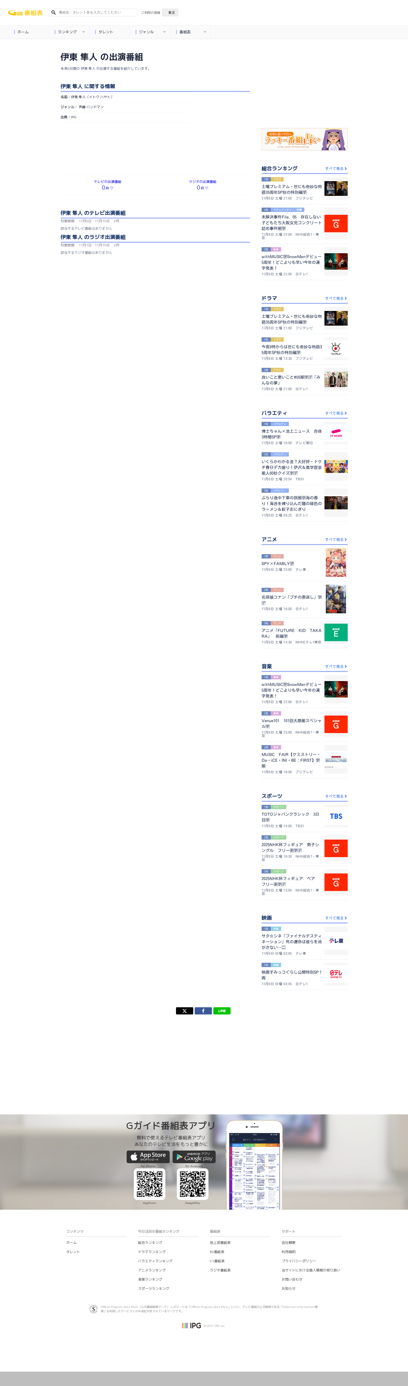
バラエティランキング (155, 1261)
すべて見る (336, 168)
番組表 (191, 32)
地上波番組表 (220, 1242)
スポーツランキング (153, 1288)
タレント (104, 32)
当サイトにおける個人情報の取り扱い (311, 1270)
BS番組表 (217, 1251)
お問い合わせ (292, 1279)
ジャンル (151, 32)
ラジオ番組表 (220, 1270)
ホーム (21, 32)
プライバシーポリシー (299, 1261)
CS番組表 (217, 1261)
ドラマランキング (152, 1251)
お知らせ (288, 1288)
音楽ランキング (150, 1279)
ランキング (70, 32)
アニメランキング (152, 1270)
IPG (73, 117)
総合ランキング (150, 1242)
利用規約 (288, 1251)
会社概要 (288, 1242)
